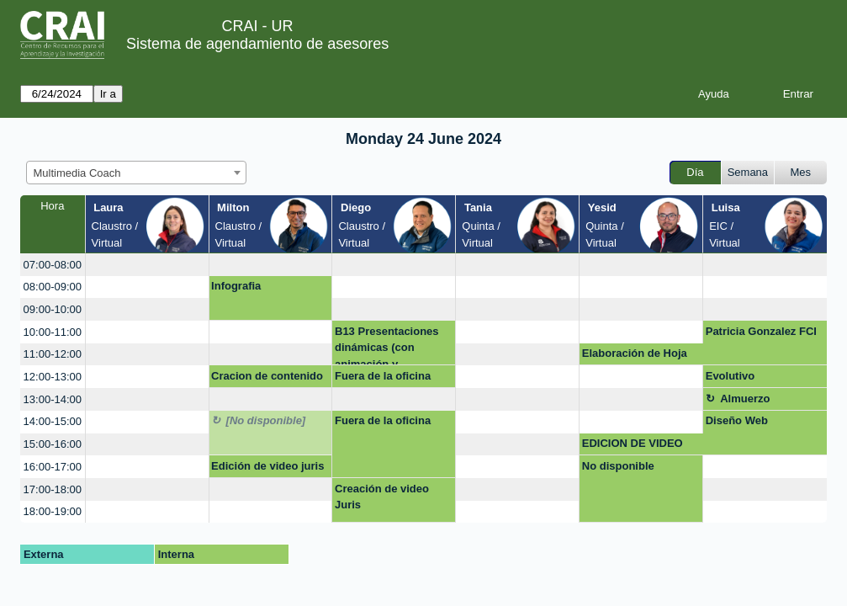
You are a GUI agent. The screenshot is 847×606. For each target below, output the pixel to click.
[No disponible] (266, 420)
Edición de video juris (267, 466)
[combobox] (136, 172)
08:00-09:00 (53, 286)
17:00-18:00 (53, 489)
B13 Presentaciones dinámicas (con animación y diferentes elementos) (391, 345)
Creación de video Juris (382, 497)
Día (694, 172)
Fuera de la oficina (383, 375)
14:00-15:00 (53, 421)
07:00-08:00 (53, 264)
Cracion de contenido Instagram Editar (267, 378)
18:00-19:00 (53, 511)
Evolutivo (730, 375)
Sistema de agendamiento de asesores (257, 43)
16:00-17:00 (53, 466)
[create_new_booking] (147, 264)
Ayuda (713, 94)
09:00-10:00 (53, 309)
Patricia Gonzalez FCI (761, 331)
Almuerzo (745, 398)
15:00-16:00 (53, 444)
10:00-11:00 (53, 332)
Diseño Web (737, 420)
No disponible (618, 466)
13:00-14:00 (53, 399)
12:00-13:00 (53, 376)
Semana (748, 172)
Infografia (236, 285)
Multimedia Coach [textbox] (77, 173)
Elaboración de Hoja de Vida (634, 356)
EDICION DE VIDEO (632, 443)
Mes (801, 172)
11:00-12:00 (53, 354)
